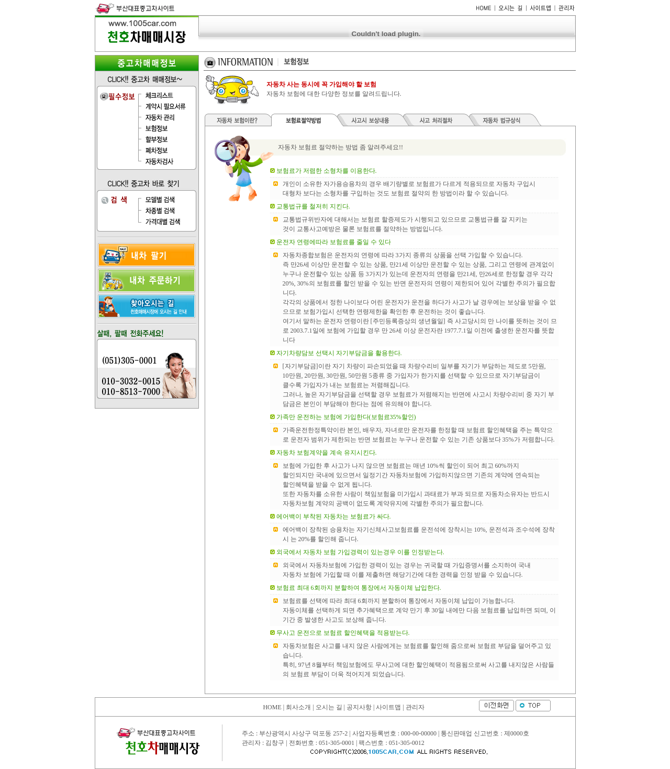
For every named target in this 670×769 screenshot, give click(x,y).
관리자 (415, 707)
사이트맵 (388, 707)
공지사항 (359, 707)
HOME (272, 707)
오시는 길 (329, 707)
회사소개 (298, 707)
